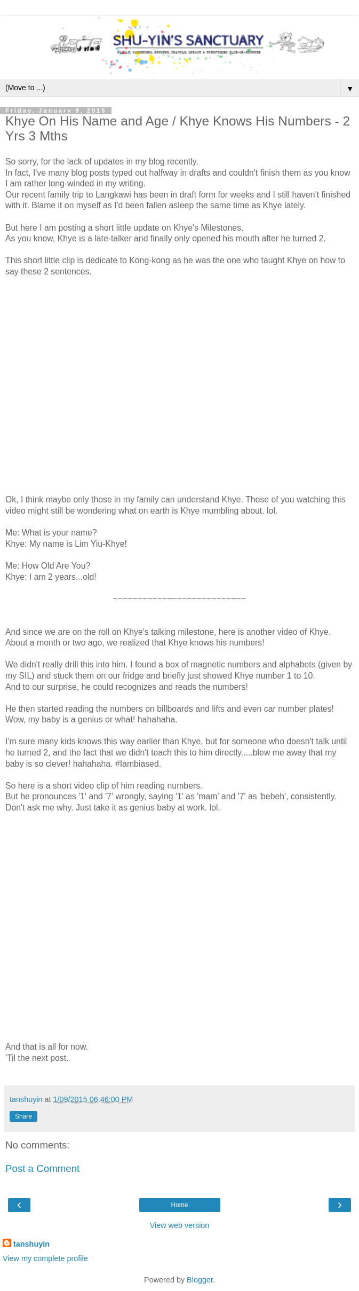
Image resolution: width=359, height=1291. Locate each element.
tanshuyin (31, 1244)
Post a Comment (42, 1168)
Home (179, 1205)
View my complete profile (45, 1258)
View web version (180, 1225)
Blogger (200, 1280)
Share (23, 1116)
